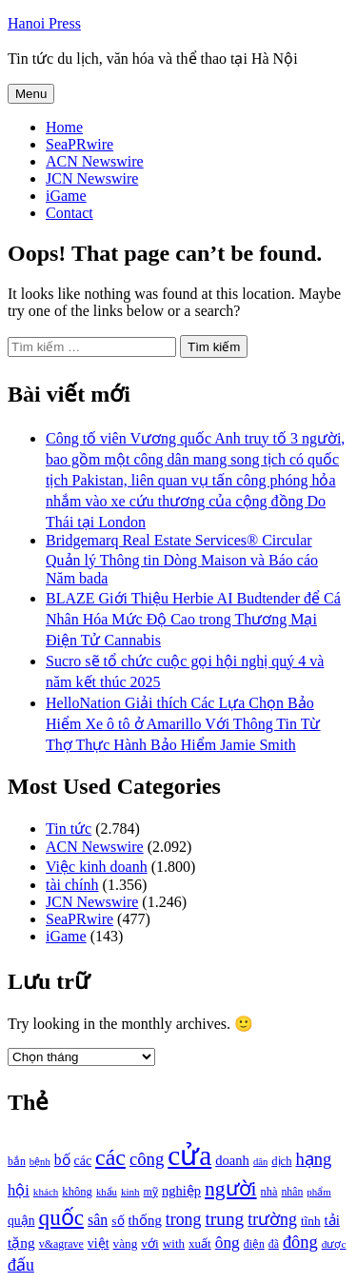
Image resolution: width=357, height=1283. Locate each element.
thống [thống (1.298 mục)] (145, 1220)
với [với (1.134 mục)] (149, 1243)
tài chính (72, 885)
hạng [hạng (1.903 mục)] (313, 1159)
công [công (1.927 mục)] (146, 1159)
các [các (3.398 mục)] (110, 1157)
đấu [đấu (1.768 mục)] (21, 1264)
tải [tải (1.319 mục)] (332, 1220)
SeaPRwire (79, 144)
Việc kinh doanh (97, 867)
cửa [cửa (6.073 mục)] (189, 1155)
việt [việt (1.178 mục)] (98, 1243)
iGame (66, 196)
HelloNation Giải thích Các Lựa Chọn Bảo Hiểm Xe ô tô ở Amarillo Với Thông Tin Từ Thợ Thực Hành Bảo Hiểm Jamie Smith (183, 724)
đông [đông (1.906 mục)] (300, 1242)
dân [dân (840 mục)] (260, 1161)
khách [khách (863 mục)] (46, 1191)
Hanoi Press (44, 23)
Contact (69, 213)
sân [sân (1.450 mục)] (98, 1220)
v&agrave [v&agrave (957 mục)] (61, 1244)
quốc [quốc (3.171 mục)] (62, 1217)
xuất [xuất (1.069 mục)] (199, 1243)
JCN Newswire (92, 178)
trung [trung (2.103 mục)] (224, 1219)
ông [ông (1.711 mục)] (227, 1243)
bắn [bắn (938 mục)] (17, 1161)
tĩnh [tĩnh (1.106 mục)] (311, 1221)
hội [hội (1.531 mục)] (19, 1190)
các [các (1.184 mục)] (83, 1161)
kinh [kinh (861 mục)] (130, 1191)
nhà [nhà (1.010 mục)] (269, 1191)
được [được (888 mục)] (334, 1244)
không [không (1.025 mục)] (77, 1191)
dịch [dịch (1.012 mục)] (281, 1161)
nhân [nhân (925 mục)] (292, 1192)
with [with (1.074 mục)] (174, 1243)
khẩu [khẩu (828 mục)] (106, 1192)
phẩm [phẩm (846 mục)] (318, 1191)
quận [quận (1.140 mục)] (21, 1221)
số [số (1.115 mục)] (117, 1221)
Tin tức (68, 828)
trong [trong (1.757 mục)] (184, 1219)
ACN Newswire (95, 161)
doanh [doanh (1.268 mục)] (232, 1160)
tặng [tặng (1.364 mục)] (21, 1242)
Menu (31, 94)
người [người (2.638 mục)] (230, 1188)
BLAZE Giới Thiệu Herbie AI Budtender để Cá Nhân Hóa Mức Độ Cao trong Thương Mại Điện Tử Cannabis (193, 619)
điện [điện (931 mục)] (254, 1244)
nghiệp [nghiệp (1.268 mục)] (181, 1190)
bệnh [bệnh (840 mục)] (40, 1161)
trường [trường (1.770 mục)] (272, 1219)
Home (64, 127)
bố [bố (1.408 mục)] (62, 1160)
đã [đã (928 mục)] (273, 1244)
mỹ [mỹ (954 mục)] (151, 1191)
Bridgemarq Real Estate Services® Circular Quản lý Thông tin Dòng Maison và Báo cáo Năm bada (182, 559)
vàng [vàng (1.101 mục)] (125, 1243)
